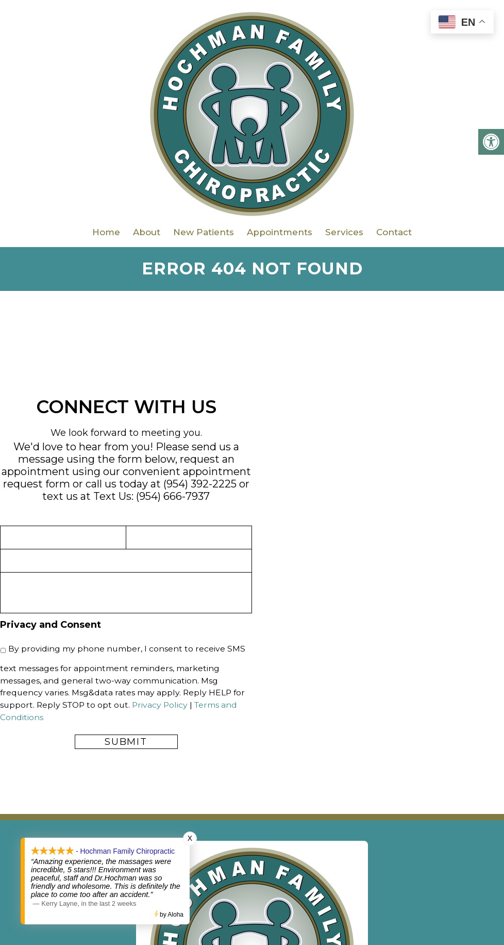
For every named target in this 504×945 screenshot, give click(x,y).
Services (344, 232)
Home (106, 232)
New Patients (203, 232)
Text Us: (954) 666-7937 (151, 496)
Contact (394, 232)
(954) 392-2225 (200, 484)
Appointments (279, 232)
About (146, 232)
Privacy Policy (160, 705)
